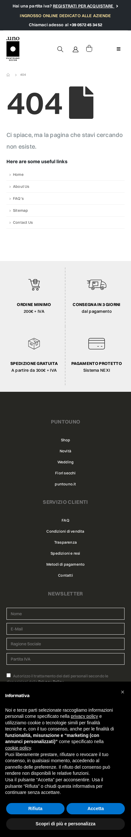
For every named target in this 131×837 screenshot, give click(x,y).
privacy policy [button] (84, 716)
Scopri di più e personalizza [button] (65, 823)
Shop (65, 440)
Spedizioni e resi (65, 553)
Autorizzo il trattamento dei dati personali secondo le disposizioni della (57, 678)
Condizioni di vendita (65, 531)
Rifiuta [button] (35, 808)
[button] (122, 692)
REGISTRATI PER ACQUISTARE (83, 5)
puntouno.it (65, 484)
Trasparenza (65, 542)
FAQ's (18, 198)
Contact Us (23, 222)
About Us (21, 186)
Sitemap (20, 210)
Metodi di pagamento (65, 564)
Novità (65, 451)
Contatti (65, 575)
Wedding (65, 462)
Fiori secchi (65, 473)
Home (18, 174)
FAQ (65, 520)
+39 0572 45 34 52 (85, 24)
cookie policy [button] (18, 748)
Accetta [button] (96, 808)
